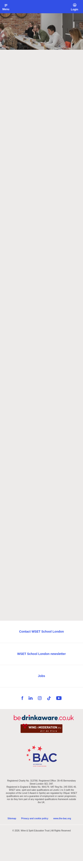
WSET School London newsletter (41, 654)
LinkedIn (31, 698)
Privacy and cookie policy (34, 818)
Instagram (40, 698)
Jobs (41, 676)
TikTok (49, 698)
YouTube (59, 698)
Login (74, 9)
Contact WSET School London (41, 631)
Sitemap (12, 818)
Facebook (22, 698)
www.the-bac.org (62, 818)
